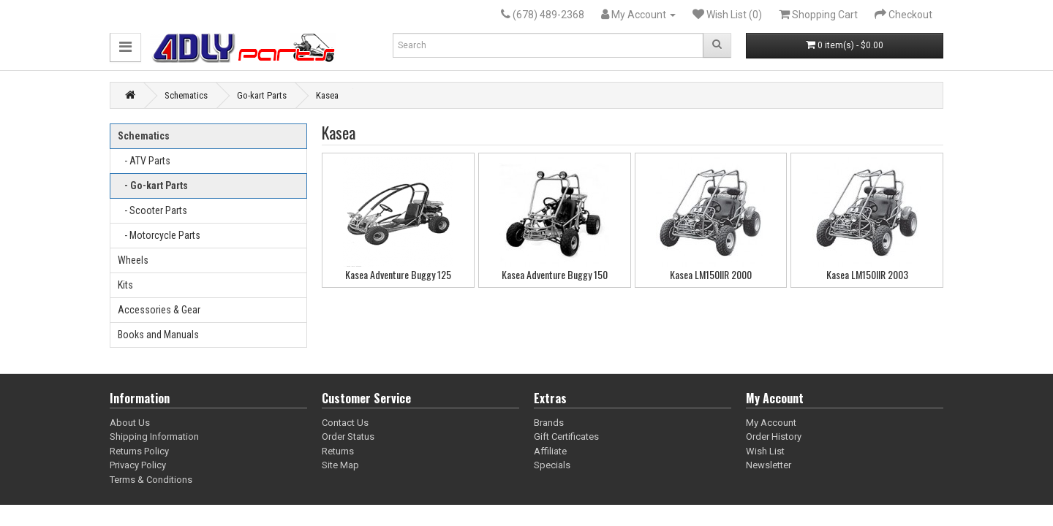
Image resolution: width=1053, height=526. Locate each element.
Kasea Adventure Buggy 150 (555, 274)
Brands (549, 422)
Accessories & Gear (159, 310)
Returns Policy (139, 451)
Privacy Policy (138, 465)
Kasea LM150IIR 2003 (867, 274)
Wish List (765, 451)
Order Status (348, 436)
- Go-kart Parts (153, 185)
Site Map (340, 465)
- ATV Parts (144, 161)
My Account (771, 422)
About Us (130, 422)
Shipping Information (154, 436)
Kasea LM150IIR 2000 (711, 274)
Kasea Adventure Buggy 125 (398, 274)
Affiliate (550, 451)
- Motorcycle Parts (159, 235)
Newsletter (768, 465)
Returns (338, 451)
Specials (552, 465)
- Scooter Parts (152, 210)
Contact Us (345, 422)
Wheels (133, 260)
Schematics (186, 95)
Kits (125, 285)
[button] (125, 47)
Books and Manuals (158, 334)
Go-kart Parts (262, 95)
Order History (773, 436)
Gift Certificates (566, 436)
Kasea (327, 95)
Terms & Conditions (151, 479)
